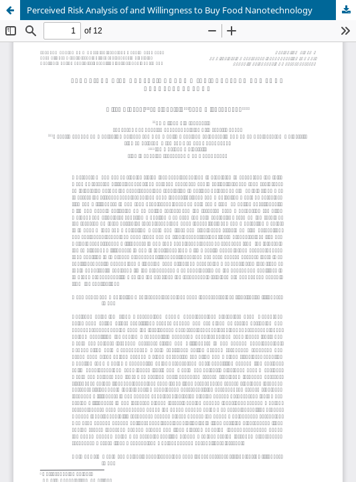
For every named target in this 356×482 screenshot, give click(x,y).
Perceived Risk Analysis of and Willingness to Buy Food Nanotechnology (170, 10)
